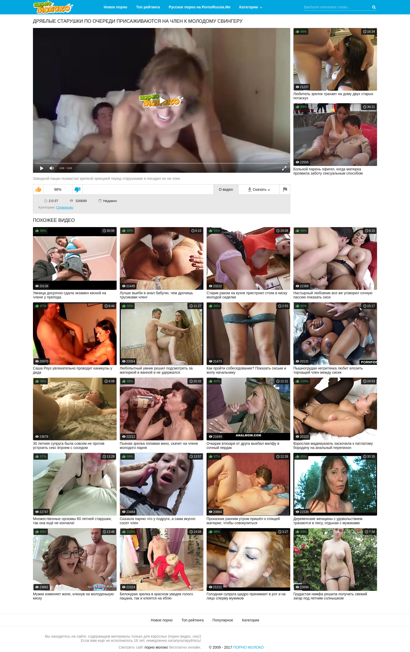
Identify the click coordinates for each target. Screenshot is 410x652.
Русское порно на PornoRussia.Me (200, 7)
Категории (248, 7)
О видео (226, 189)
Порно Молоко (248, 647)
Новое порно (115, 7)
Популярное (223, 620)
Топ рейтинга (148, 7)
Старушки (64, 207)
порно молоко (156, 647)
